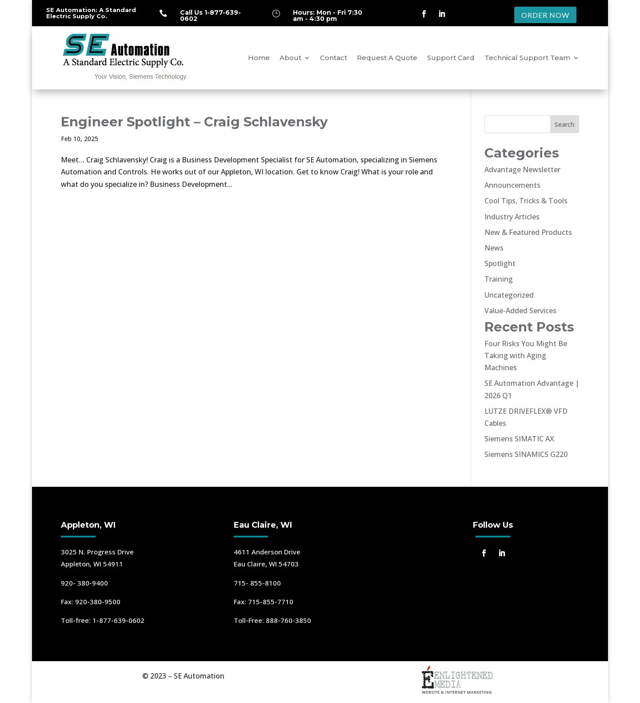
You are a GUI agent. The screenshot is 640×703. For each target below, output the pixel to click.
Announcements (512, 185)
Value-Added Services (520, 310)
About (290, 57)
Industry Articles (512, 217)
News (494, 248)
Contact (333, 57)
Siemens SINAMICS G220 (526, 454)
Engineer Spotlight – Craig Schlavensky (194, 121)
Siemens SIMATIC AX (519, 439)
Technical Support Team (527, 57)
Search (564, 124)
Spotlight (500, 263)
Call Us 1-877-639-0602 (210, 15)
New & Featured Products (528, 232)
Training (498, 279)
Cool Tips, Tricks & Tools (526, 201)
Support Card (451, 57)
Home (259, 57)
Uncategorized (509, 295)
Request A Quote (387, 57)
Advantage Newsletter (522, 169)
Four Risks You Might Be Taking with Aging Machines (525, 355)
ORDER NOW (545, 15)
